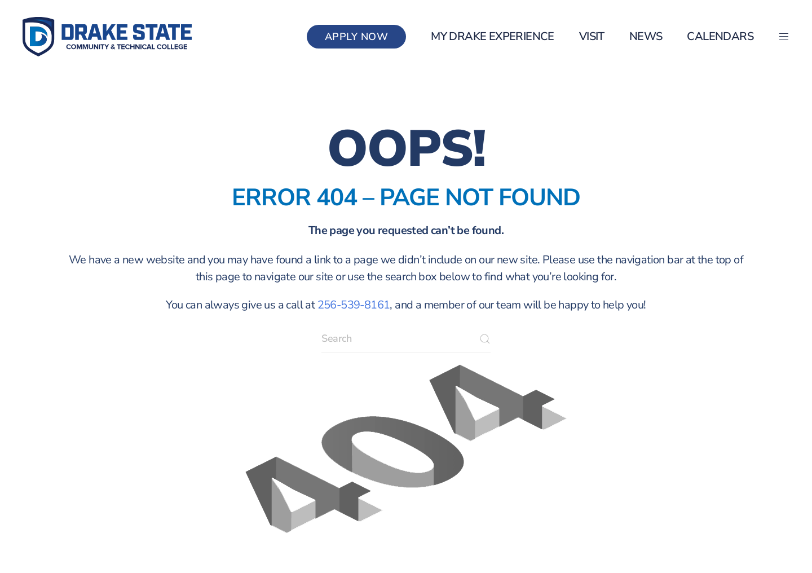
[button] (783, 37)
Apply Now (357, 36)
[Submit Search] (485, 339)
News (646, 36)
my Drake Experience (492, 36)
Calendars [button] (720, 36)
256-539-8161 (353, 304)
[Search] (406, 339)
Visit (591, 36)
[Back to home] (107, 36)
